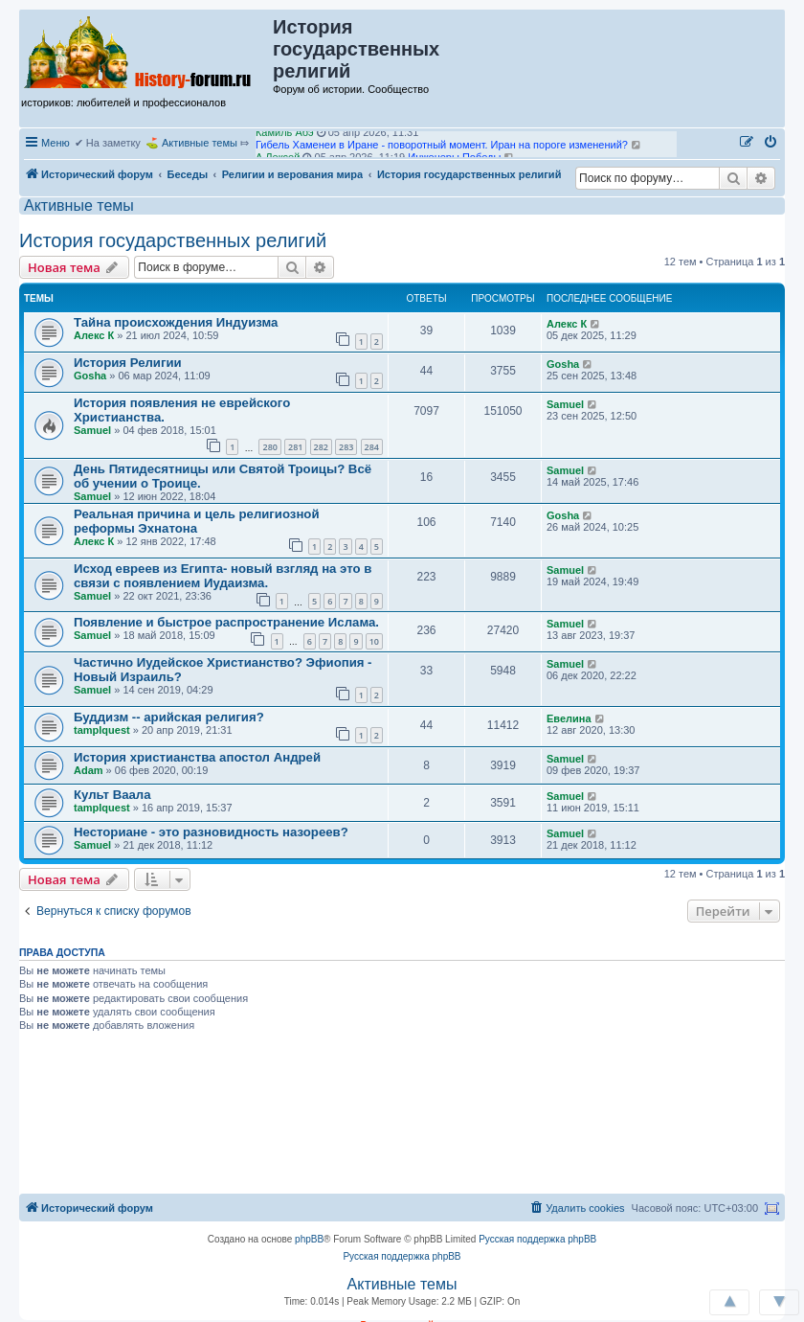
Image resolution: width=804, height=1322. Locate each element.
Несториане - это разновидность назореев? (211, 832)
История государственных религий (172, 240)
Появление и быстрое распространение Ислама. (226, 622)
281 (295, 447)
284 (372, 447)
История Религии (128, 362)
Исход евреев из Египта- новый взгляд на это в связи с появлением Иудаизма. (222, 575)
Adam (88, 770)
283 (346, 447)
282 (321, 447)
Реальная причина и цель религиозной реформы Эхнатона (197, 521)
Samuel (92, 430)
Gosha (90, 375)
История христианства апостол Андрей (197, 757)
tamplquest (102, 730)
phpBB (309, 1239)
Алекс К (94, 335)
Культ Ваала (112, 794)
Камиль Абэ (285, 137)
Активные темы (199, 142)
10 (374, 641)
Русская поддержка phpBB (537, 1239)
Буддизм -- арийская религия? (169, 717)
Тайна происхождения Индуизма (176, 322)
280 (269, 447)
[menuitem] (771, 142)
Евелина (569, 718)
